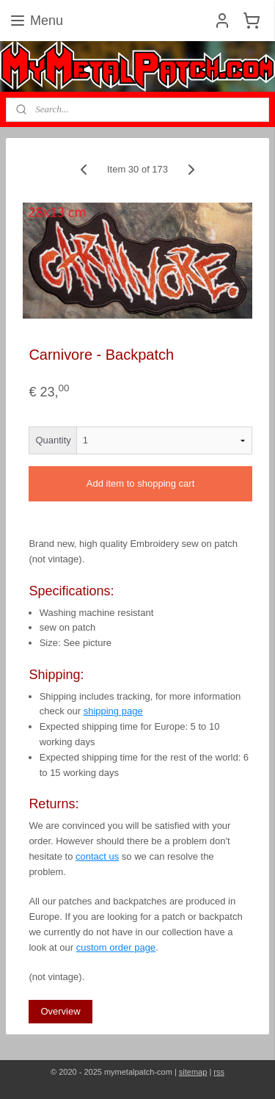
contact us (97, 856)
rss (218, 1071)
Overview (60, 1011)
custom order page (115, 947)
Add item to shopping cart (140, 484)
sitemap (193, 1071)
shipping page (113, 711)
